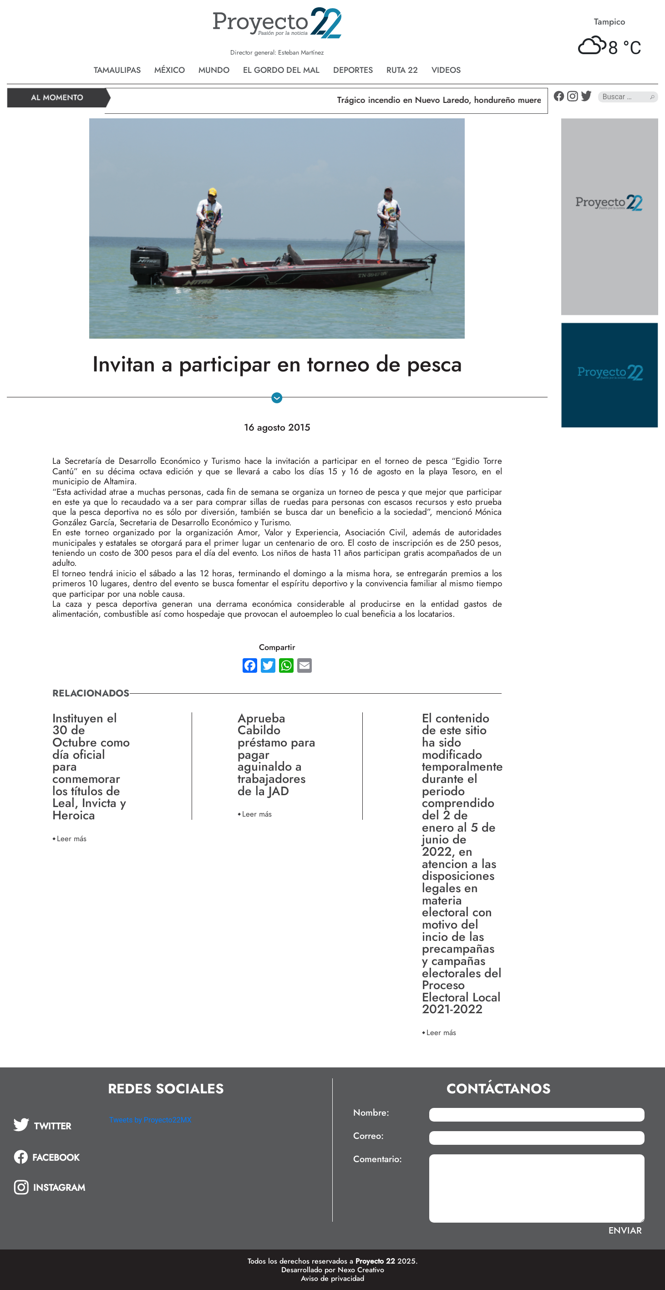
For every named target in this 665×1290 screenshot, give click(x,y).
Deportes (353, 70)
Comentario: (377, 1159)
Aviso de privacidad (332, 1278)
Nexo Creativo (361, 1270)
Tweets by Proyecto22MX (150, 1120)
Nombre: (371, 1113)
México (169, 70)
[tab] (55, 1124)
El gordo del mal (281, 70)
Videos (446, 70)
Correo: (368, 1136)
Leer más (71, 838)
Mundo (213, 70)
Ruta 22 (402, 70)
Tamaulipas (117, 70)
